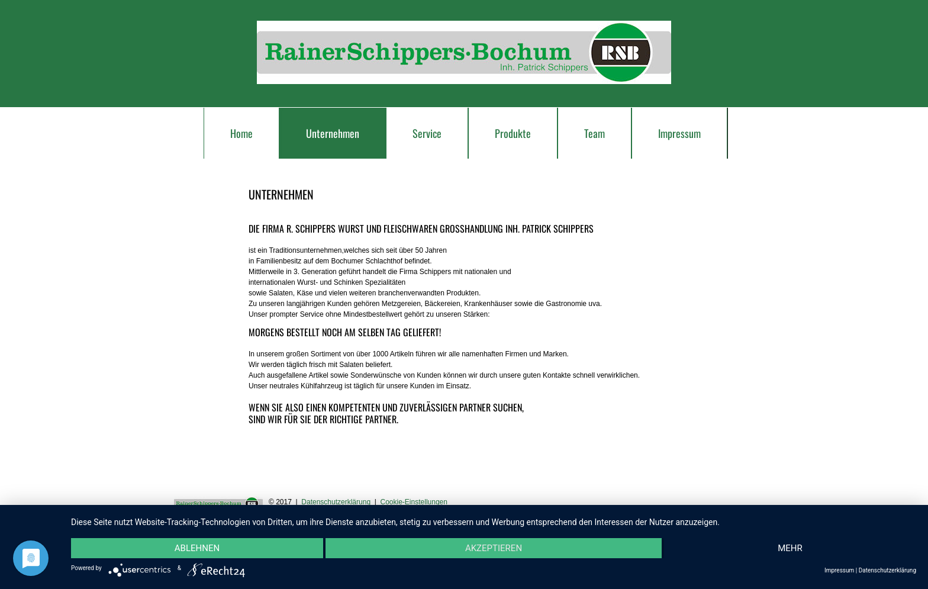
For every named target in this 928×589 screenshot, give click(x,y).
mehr (790, 548)
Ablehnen (197, 548)
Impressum (679, 133)
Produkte (513, 133)
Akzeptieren (493, 548)
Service (427, 133)
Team (594, 133)
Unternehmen (332, 133)
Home (241, 133)
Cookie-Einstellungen (414, 502)
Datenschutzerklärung (335, 502)
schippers (464, 52)
